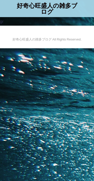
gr (2, 21)
